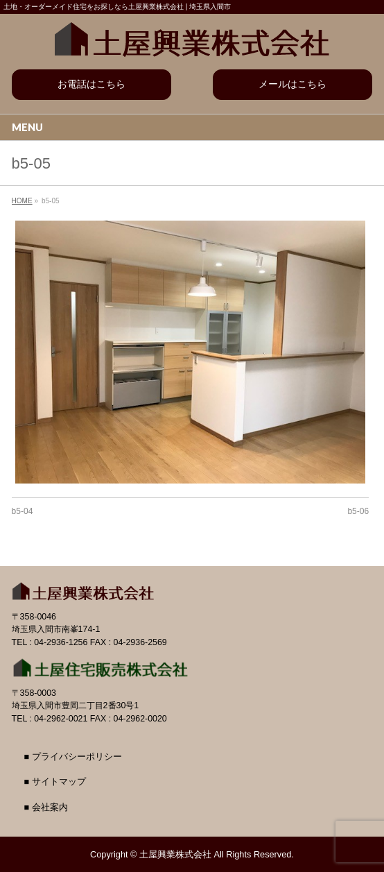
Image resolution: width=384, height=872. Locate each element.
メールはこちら (292, 83)
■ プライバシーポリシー (73, 757)
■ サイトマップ (55, 782)
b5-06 (358, 511)
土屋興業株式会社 (175, 854)
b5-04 (22, 511)
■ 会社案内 (46, 807)
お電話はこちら (91, 83)
